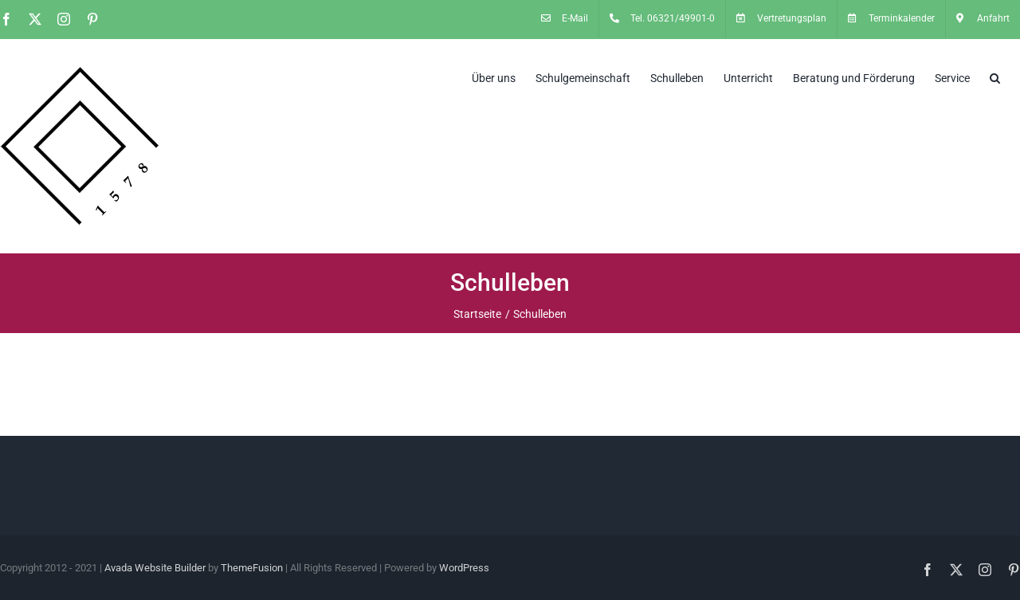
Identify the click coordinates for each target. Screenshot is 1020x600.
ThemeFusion (252, 568)
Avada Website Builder (155, 568)
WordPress (464, 568)
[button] (995, 76)
